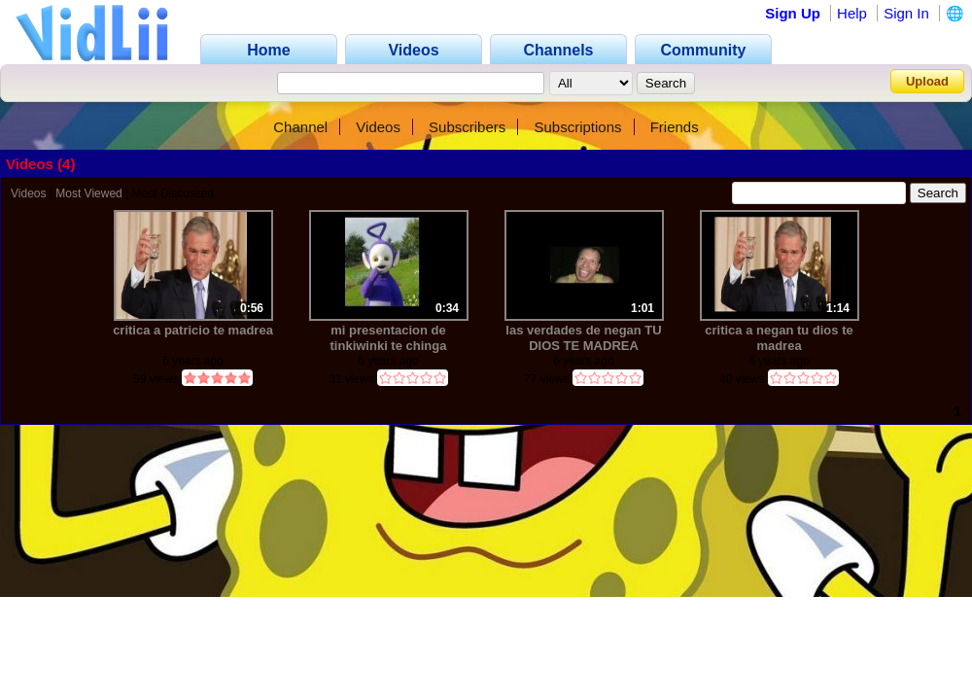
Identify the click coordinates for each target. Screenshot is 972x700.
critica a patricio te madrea (193, 330)
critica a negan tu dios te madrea (778, 338)
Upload (927, 81)
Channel (300, 127)
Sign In (906, 13)
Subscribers (467, 127)
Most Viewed (88, 193)
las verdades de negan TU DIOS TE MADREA (583, 338)
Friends (674, 127)
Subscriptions (577, 127)
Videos (378, 127)
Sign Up (792, 13)
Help (852, 13)
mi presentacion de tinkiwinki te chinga (388, 338)
